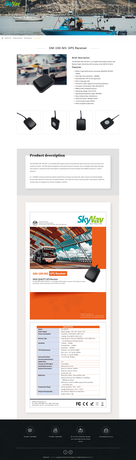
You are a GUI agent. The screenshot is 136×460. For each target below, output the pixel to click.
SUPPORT (94, 5)
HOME (51, 5)
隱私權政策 (90, 457)
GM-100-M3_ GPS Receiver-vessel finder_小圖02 (55, 122)
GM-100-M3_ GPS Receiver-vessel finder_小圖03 (81, 122)
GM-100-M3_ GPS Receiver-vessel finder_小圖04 (107, 122)
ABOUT (58, 5)
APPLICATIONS (81, 5)
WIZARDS (53, 457)
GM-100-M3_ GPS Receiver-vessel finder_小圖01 (29, 122)
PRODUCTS (67, 5)
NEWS (104, 5)
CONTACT (112, 5)
